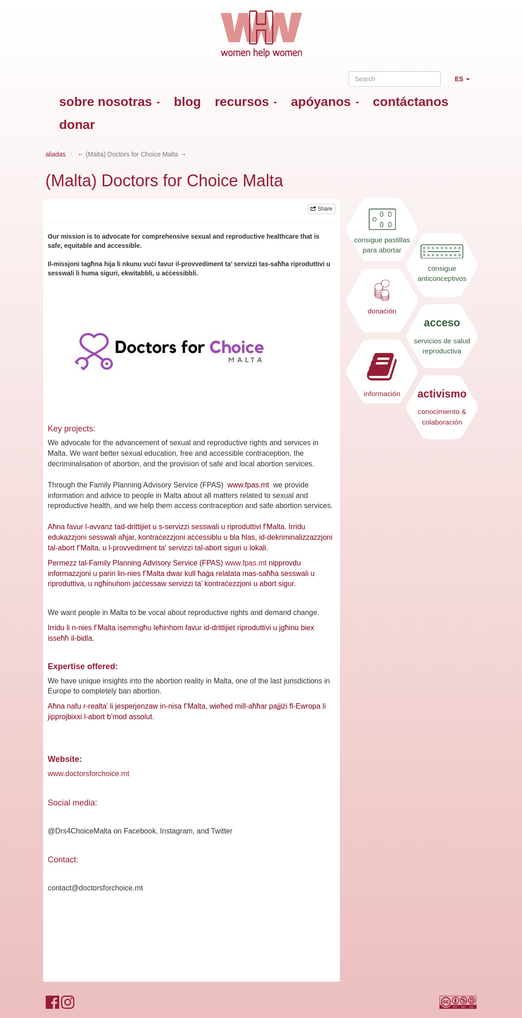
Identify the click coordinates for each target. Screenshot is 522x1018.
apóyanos (325, 102)
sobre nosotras (109, 102)
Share (321, 209)
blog (187, 102)
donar (77, 124)
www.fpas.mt (246, 563)
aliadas (55, 154)
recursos (246, 102)
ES (466, 82)
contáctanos (411, 102)
